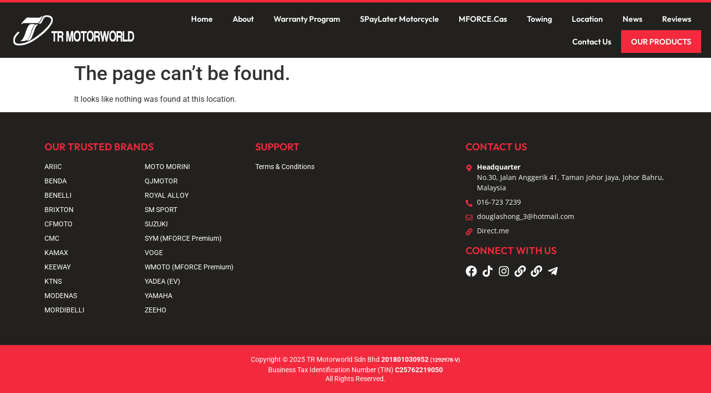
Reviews (676, 19)
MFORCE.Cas (483, 19)
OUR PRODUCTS (661, 41)
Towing (539, 19)
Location (587, 19)
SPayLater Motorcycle (399, 19)
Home (202, 19)
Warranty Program (307, 19)
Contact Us (591, 41)
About (243, 19)
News (632, 19)
